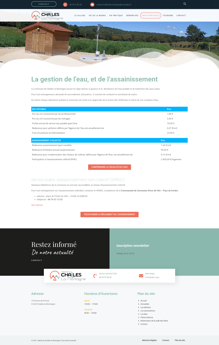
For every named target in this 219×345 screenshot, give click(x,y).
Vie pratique (116, 14)
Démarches (132, 14)
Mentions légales (149, 340)
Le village (79, 14)
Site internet (37, 205)
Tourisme (168, 14)
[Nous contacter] (95, 276)
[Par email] (141, 276)
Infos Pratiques (151, 14)
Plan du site (180, 340)
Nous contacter (108, 273)
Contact (181, 14)
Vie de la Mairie (97, 14)
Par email (150, 273)
